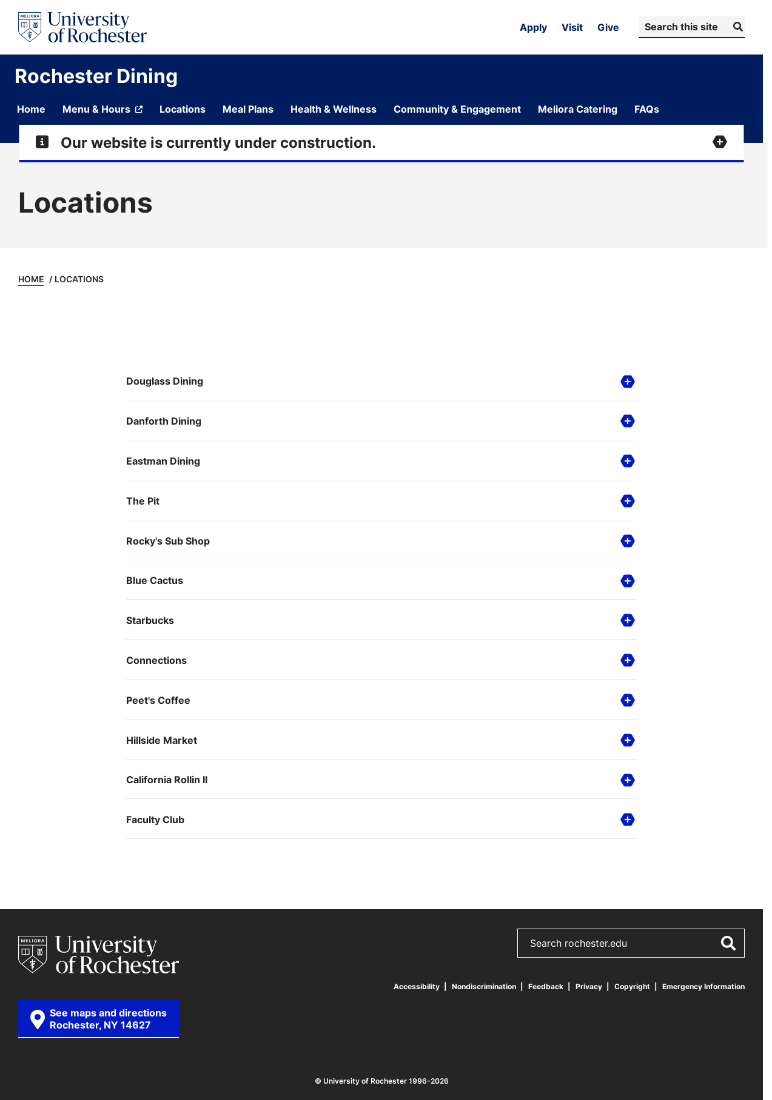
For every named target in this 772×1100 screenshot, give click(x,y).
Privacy (589, 986)
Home (31, 279)
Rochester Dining (96, 75)
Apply (533, 27)
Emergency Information (703, 986)
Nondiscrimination (484, 986)
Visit (572, 27)
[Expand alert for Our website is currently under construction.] (381, 142)
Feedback (545, 986)
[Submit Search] (736, 26)
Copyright (632, 986)
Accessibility (417, 986)
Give (608, 27)
